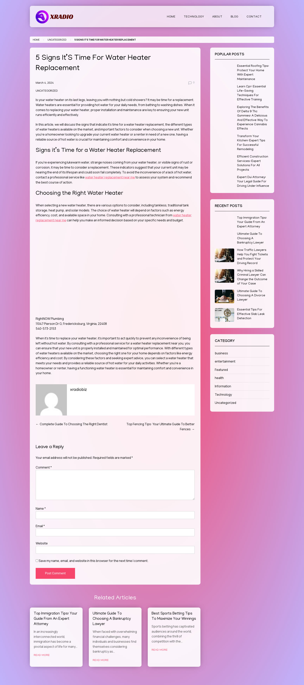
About (217, 16)
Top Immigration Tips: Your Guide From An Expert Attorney (55, 619)
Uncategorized (57, 39)
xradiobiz (78, 390)
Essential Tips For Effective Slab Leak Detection (251, 314)
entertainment (225, 361)
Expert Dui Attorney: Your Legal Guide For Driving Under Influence (253, 182)
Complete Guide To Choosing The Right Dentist (73, 424)
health (219, 378)
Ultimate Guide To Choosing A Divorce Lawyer (251, 296)
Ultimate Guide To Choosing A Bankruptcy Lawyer (112, 619)
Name (41, 508)
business (221, 353)
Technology (194, 16)
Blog (234, 16)
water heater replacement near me (110, 177)
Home (171, 16)
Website (42, 543)
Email (40, 526)
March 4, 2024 (45, 82)
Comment (44, 467)
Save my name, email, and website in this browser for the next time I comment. (93, 561)
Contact (254, 16)
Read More (42, 655)
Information (223, 386)
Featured (221, 370)
